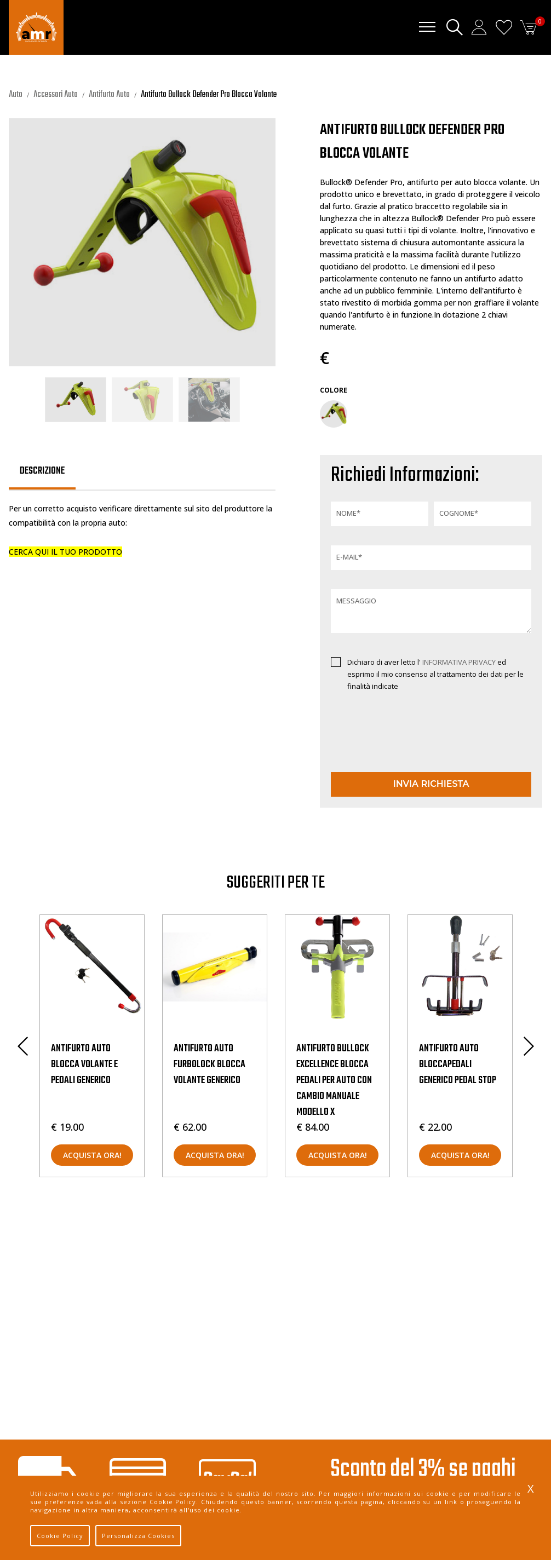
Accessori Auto (55, 95)
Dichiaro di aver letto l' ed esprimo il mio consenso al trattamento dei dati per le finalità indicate (435, 674)
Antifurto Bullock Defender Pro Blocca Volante (209, 95)
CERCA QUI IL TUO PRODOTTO (65, 551)
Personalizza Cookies (138, 1536)
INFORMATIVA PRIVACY (459, 662)
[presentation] (395, 742)
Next (528, 1046)
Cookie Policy (60, 1536)
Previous (22, 1046)
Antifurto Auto (109, 95)
